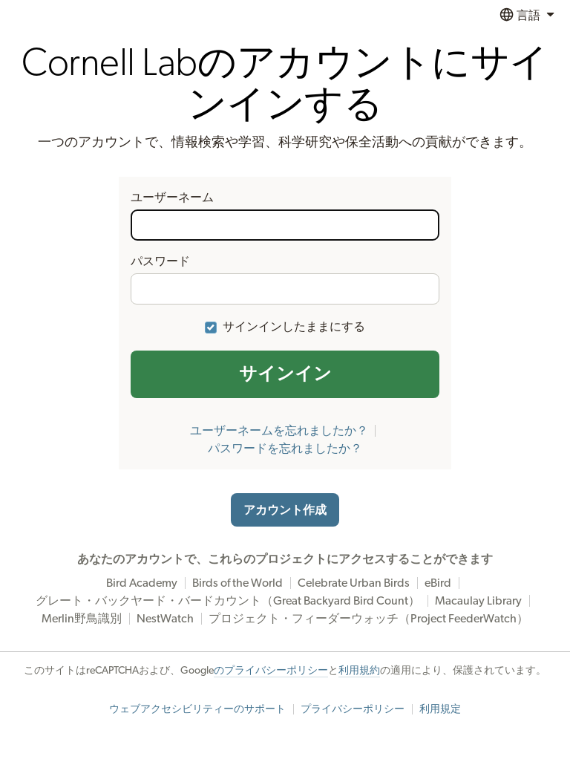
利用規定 (440, 709)
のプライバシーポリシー (271, 670)
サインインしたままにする (294, 327)
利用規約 (359, 670)
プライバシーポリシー (352, 709)
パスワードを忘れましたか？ (285, 449)
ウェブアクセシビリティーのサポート (197, 709)
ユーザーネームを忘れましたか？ (279, 431)
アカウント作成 (285, 510)
